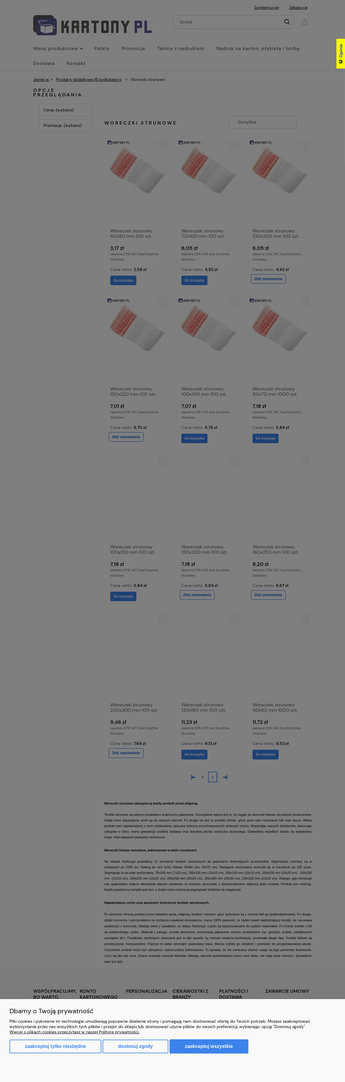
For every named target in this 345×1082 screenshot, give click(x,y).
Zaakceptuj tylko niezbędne (55, 1046)
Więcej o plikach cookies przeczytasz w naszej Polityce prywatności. (74, 1032)
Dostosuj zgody (135, 1046)
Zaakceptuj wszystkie (209, 1046)
